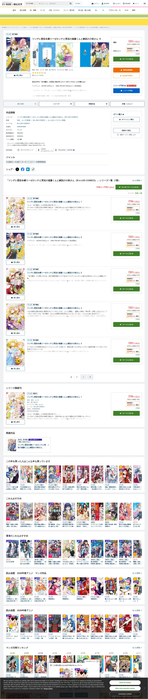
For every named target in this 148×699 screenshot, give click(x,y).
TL (103, 10)
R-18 (126, 10)
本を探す (78, 3)
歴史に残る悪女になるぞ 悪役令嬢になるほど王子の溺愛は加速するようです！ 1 (83, 492)
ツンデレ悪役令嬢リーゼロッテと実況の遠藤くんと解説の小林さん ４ (54, 312)
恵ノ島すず (52, 74)
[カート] (136, 3)
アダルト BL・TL (115, 10)
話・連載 (33, 10)
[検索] (71, 3)
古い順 (130, 197)
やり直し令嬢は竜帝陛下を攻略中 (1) (68, 492)
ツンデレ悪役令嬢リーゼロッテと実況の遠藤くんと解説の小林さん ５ (54, 277)
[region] (74, 688)
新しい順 (138, 197)
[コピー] (33, 173)
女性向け (10, 166)
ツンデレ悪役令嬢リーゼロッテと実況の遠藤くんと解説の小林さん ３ (54, 347)
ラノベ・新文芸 (69, 10)
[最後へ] (90, 380)
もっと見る (137, 184)
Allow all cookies (125, 682)
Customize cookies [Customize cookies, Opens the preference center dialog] (125, 694)
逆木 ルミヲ (40, 74)
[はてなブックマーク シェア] (27, 173)
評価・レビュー (127, 108)
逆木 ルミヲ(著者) (23, 124)
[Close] (144, 688)
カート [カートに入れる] (126, 222)
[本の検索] (31, 3)
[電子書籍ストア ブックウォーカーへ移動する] (10, 31)
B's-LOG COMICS (23, 127)
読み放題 (23, 10)
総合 (14, 10)
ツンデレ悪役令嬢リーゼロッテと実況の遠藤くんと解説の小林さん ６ (54, 241)
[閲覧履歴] (126, 3)
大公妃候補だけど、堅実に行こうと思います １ (26, 492)
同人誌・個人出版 (84, 10)
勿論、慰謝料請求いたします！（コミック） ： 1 (111, 492)
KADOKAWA (21, 130)
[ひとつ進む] (83, 380)
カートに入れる (126, 63)
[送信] (71, 3)
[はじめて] (116, 3)
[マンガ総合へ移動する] (23, 31)
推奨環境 (71, 154)
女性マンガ (19, 166)
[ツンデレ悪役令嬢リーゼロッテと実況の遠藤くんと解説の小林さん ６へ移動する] (92, 31)
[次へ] (34, 58)
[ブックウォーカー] (12, 3)
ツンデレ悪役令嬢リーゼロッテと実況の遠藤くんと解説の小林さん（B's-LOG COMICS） (48, 121)
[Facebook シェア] (22, 173)
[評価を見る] (39, 78)
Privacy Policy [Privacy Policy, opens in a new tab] (48, 688)
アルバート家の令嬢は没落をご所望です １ (12, 492)
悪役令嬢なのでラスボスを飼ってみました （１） (54, 492)
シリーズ (62, 108)
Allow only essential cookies (125, 688)
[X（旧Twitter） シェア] (17, 173)
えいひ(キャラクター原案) (57, 124)
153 (19, 143)
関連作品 (98, 108)
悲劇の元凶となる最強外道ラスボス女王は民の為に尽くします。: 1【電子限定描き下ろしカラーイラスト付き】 (125, 492)
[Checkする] (28, 74)
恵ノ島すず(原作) (39, 124)
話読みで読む (126, 134)
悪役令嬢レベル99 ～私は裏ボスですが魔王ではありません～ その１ (97, 492)
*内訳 (137, 58)
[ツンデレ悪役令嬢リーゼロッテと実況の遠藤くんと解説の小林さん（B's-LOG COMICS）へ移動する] (51, 31)
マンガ (42, 10)
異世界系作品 (40, 166)
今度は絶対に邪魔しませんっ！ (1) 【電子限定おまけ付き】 (139, 492)
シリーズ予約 (119, 89)
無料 (133, 10)
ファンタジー (29, 166)
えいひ (71, 74)
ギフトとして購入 (126, 123)
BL (96, 10)
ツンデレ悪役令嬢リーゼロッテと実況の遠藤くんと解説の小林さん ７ (54, 206)
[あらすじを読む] (70, 92)
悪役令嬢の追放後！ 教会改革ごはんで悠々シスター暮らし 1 (40, 492)
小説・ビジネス (54, 10)
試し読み (18, 79)
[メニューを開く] (144, 3)
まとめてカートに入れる (129, 191)
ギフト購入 (118, 118)
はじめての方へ (126, 80)
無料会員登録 (126, 74)
